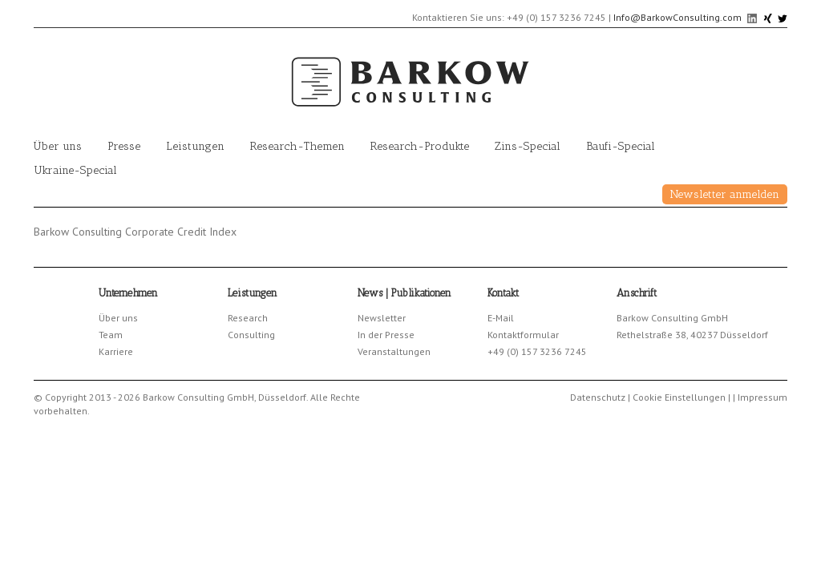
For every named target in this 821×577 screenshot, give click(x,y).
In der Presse (386, 335)
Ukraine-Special (75, 170)
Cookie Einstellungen (679, 397)
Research (248, 318)
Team (111, 335)
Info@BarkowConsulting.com (677, 17)
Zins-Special (527, 146)
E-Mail (500, 318)
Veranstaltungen (394, 351)
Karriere (116, 351)
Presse (123, 146)
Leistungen (195, 146)
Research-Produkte (419, 146)
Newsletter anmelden (724, 194)
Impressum (762, 397)
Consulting (251, 335)
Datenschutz (597, 397)
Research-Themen (297, 146)
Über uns (58, 146)
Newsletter (382, 318)
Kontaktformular (523, 335)
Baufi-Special (620, 146)
